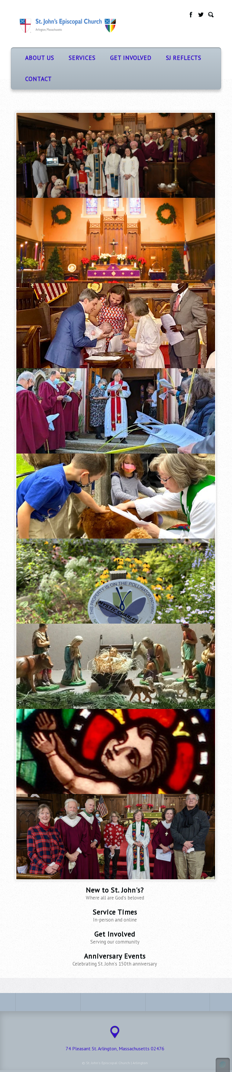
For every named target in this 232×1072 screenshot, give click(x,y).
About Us (39, 58)
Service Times (115, 915)
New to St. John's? (115, 893)
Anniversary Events (115, 959)
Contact (38, 79)
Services (82, 58)
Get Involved (130, 58)
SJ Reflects (183, 58)
